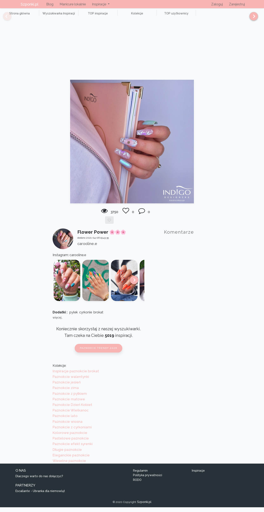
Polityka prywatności (147, 480)
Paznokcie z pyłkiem (70, 398)
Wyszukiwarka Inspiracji (49, 16)
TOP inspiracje (82, 15)
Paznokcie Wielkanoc (71, 415)
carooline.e (87, 248)
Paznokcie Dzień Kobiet (72, 409)
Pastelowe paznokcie (71, 443)
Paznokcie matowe (69, 404)
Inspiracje (198, 475)
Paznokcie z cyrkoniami (72, 432)
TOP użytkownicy (148, 15)
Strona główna (16, 15)
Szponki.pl (29, 4)
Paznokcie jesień (67, 387)
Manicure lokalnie (73, 4)
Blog (49, 4)
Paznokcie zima (66, 392)
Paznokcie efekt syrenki (73, 448)
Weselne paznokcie (69, 465)
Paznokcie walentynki (71, 381)
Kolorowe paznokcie (70, 437)
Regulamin (140, 475)
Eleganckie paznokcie (71, 460)
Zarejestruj (237, 4)
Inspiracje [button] (99, 4)
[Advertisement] (132, 53)
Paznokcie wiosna (67, 426)
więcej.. (58, 322)
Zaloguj (217, 4)
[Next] (252, 18)
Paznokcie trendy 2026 (98, 352)
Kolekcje (115, 15)
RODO (137, 484)
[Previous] (4, 18)
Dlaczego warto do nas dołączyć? (39, 481)
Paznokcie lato (65, 420)
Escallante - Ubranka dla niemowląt (40, 495)
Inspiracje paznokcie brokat (76, 376)
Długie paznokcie (67, 454)
